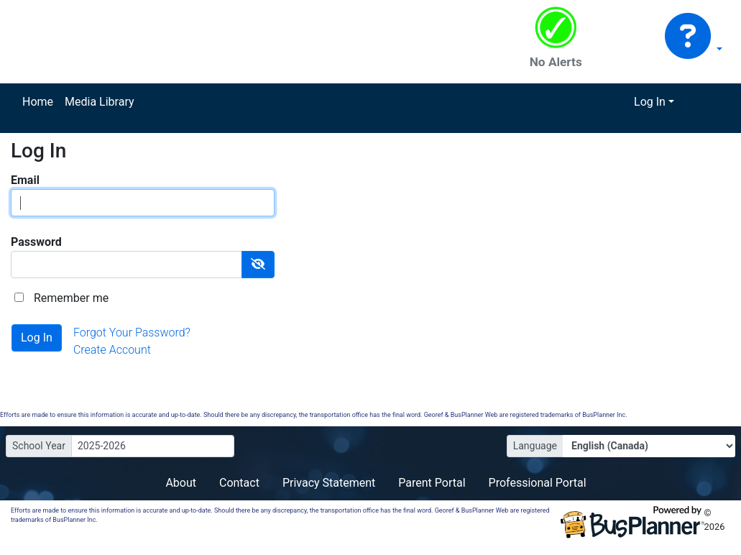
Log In (650, 102)
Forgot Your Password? (131, 332)
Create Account (112, 350)
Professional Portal (537, 483)
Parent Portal (431, 483)
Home (37, 102)
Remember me (71, 298)
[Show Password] (258, 264)
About (180, 483)
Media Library (99, 102)
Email (25, 180)
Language (535, 445)
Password (36, 242)
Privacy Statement (328, 483)
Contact (239, 483)
